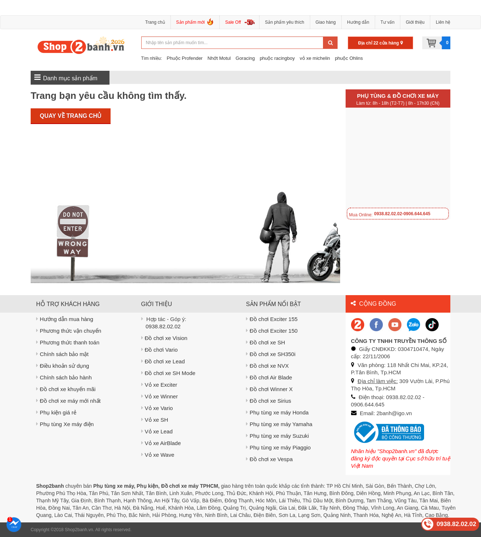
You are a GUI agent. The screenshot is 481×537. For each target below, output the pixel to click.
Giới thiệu (415, 22)
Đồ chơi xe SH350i (271, 354)
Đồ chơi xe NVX (267, 366)
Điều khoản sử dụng (62, 366)
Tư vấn (388, 22)
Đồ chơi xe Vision (164, 338)
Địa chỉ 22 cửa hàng (380, 43)
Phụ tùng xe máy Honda (277, 412)
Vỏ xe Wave (157, 455)
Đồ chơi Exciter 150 (271, 331)
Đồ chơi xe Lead (163, 361)
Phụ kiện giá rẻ (56, 412)
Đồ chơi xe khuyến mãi (66, 389)
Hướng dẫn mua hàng (64, 319)
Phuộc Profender (185, 58)
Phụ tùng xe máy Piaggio (278, 447)
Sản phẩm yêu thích (284, 22)
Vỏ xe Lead (157, 431)
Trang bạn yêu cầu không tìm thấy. (108, 95)
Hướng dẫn (358, 22)
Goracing (245, 58)
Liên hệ (443, 22)
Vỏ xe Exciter (159, 385)
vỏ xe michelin (315, 58)
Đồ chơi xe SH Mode (168, 373)
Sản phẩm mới (195, 23)
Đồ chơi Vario (159, 350)
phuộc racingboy (277, 58)
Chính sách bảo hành (64, 377)
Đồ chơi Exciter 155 (271, 319)
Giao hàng (326, 22)
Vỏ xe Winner (159, 396)
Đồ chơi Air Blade (269, 377)
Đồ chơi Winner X (269, 389)
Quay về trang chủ (70, 116)
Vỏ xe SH (154, 420)
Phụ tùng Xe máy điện (65, 424)
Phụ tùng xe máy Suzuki (277, 436)
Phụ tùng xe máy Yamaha (279, 424)
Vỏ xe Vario (157, 408)
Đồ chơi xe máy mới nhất (68, 401)
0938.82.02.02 (163, 326)
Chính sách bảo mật (62, 354)
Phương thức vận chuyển (68, 331)
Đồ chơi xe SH (265, 342)
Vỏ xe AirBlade (161, 443)
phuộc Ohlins (349, 58)
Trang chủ (155, 22)
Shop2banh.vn (79, 529)
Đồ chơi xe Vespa (269, 459)
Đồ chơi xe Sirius (268, 401)
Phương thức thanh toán (67, 342)
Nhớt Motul (219, 58)
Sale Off (233, 22)
